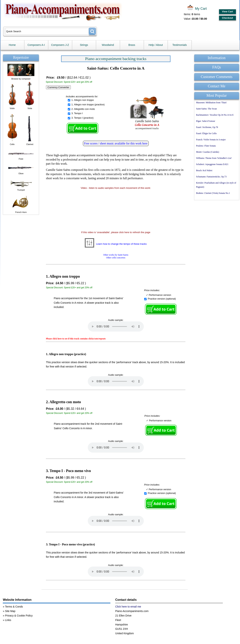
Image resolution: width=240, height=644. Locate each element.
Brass (131, 44)
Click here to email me (128, 606)
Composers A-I (36, 44)
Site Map (10, 611)
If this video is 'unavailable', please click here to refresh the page (115, 232)
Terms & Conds (14, 606)
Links (8, 620)
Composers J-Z (60, 44)
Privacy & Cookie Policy (19, 615)
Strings (84, 44)
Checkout (227, 17)
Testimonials (179, 44)
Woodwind (108, 44)
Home (12, 44)
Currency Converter (58, 87)
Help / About (155, 44)
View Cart (227, 11)
